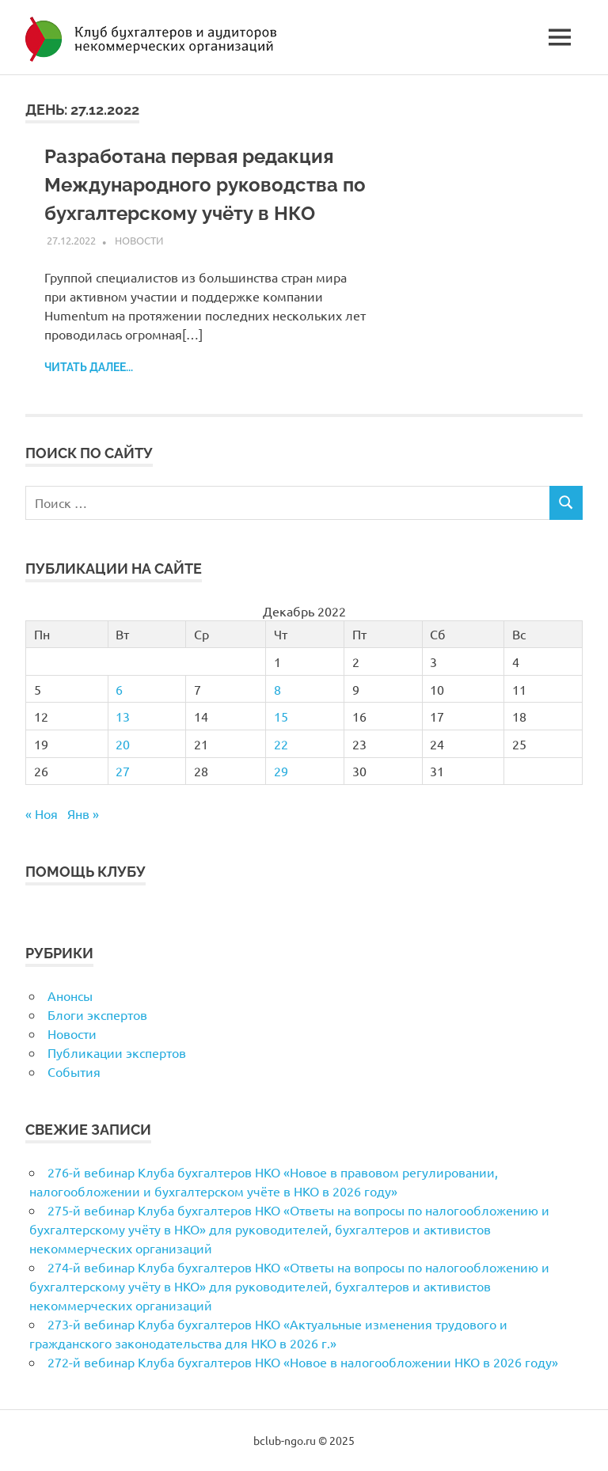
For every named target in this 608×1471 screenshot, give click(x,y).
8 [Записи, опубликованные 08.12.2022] (277, 689)
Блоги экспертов (97, 1014)
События (74, 1071)
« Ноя (41, 813)
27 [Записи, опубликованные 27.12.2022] (123, 771)
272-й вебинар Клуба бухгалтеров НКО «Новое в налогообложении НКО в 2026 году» (303, 1362)
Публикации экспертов (117, 1052)
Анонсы (70, 995)
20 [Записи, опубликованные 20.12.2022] (123, 744)
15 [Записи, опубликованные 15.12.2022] (281, 716)
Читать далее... (88, 367)
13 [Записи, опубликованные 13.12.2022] (123, 716)
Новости (139, 240)
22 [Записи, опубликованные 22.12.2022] (281, 744)
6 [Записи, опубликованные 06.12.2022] (119, 689)
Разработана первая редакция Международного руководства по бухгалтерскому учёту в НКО (205, 185)
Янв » (83, 813)
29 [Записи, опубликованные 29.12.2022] (281, 771)
